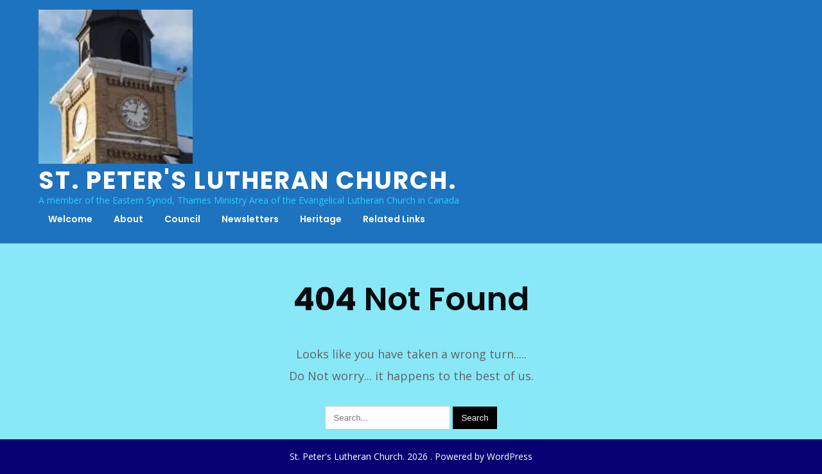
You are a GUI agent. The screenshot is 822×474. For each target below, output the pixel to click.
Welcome (70, 219)
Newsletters (250, 219)
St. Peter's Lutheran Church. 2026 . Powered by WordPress (411, 456)
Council (182, 219)
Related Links (394, 219)
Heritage (321, 219)
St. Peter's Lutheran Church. (248, 180)
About (128, 219)
